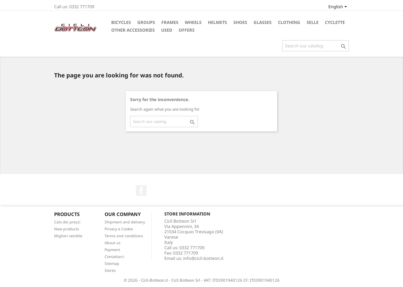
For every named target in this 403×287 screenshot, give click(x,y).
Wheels (193, 22)
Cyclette (335, 22)
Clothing (289, 22)
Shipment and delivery (125, 221)
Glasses (263, 22)
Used (166, 30)
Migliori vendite (68, 235)
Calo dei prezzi (67, 221)
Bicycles (121, 22)
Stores (110, 270)
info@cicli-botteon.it (203, 258)
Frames (169, 22)
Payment (112, 249)
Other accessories (133, 30)
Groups (146, 22)
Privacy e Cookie (119, 228)
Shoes (240, 22)
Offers (187, 30)
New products (66, 228)
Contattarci (114, 256)
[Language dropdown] (338, 7)
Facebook (141, 190)
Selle (313, 22)
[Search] (315, 45)
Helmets (217, 22)
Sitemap (112, 263)
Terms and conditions (124, 235)
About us (113, 242)
